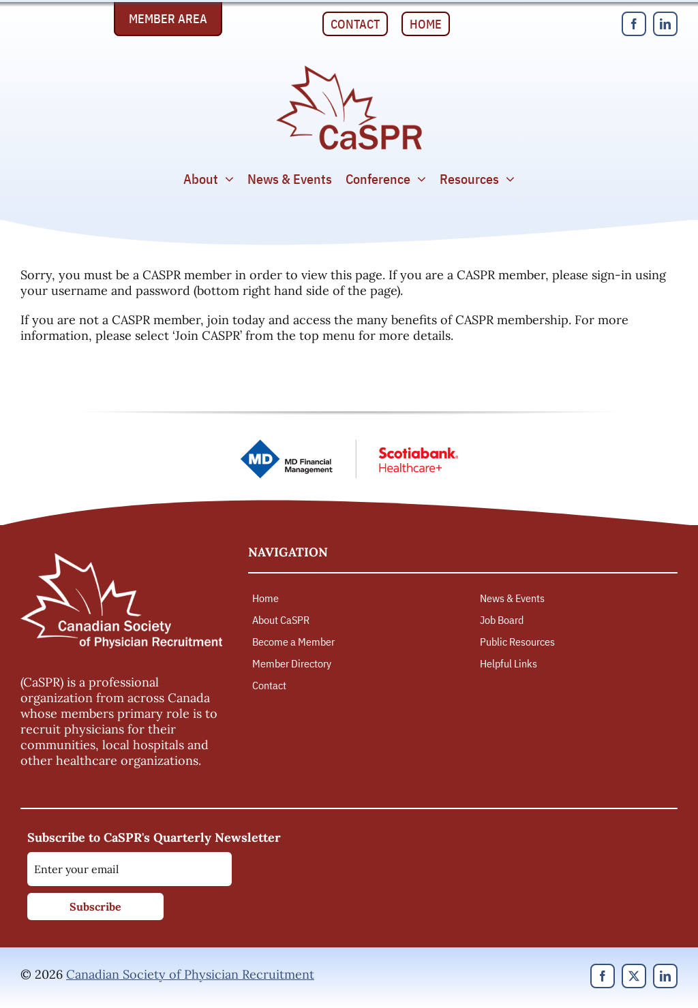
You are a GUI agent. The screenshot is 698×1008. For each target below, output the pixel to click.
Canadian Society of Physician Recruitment (190, 974)
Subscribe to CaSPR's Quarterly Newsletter (154, 837)
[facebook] (634, 24)
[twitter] (634, 976)
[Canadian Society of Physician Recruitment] (349, 69)
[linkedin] (665, 24)
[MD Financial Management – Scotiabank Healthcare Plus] (349, 445)
